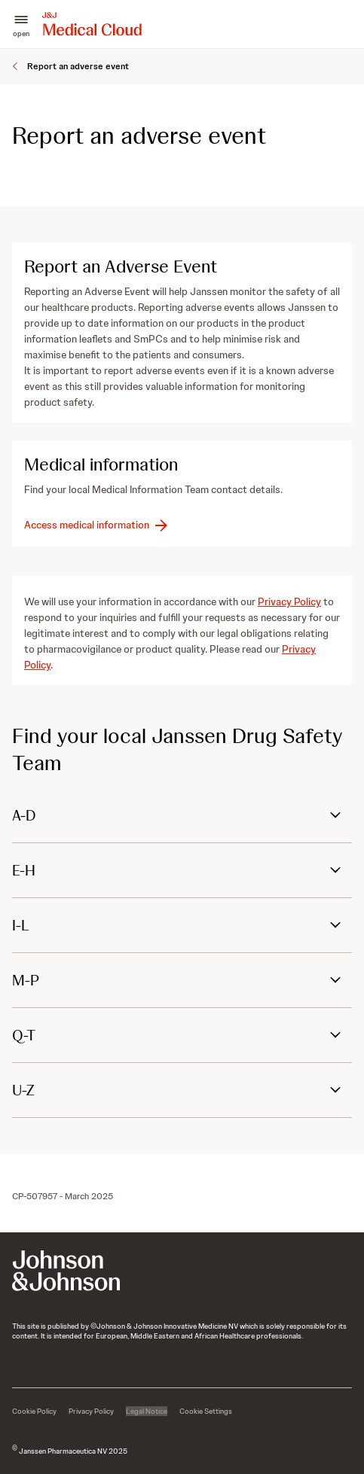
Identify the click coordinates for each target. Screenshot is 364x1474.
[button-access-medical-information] (97, 525)
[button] (21, 24)
